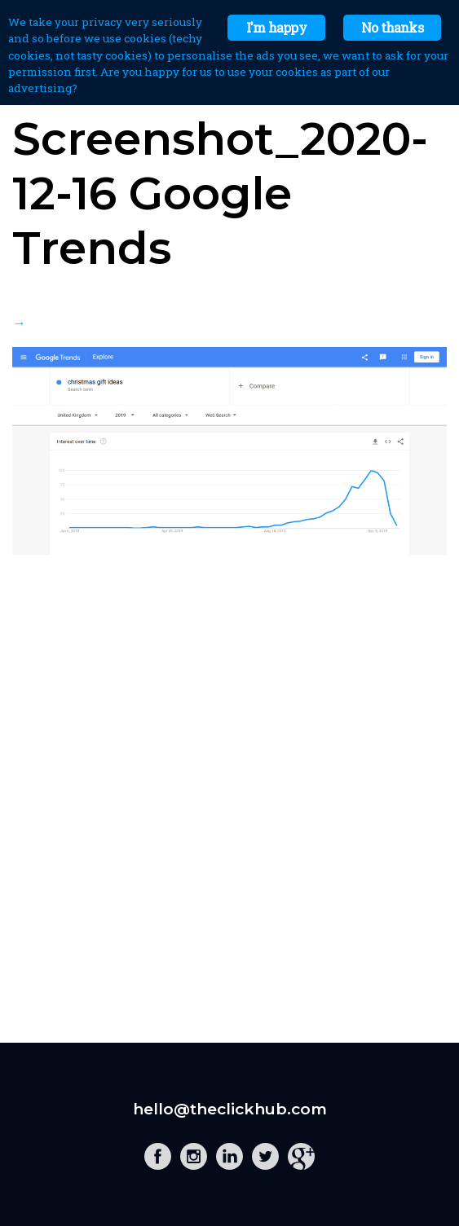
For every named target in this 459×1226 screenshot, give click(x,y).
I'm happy (276, 27)
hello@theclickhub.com (230, 1109)
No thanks (392, 27)
